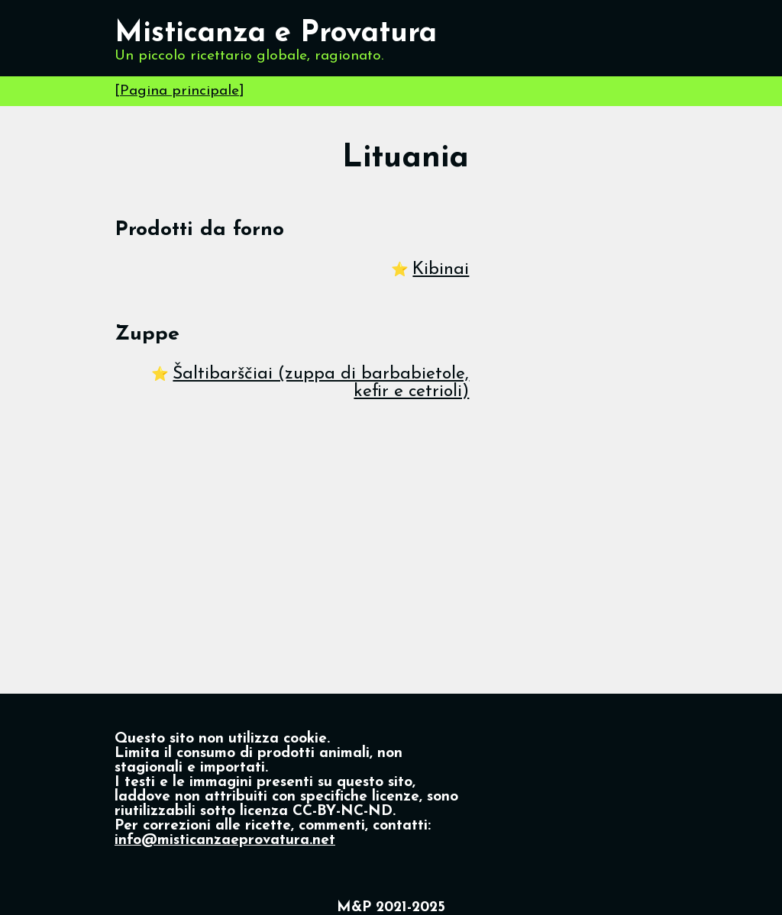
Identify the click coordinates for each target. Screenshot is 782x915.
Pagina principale (179, 91)
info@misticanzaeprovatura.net (225, 840)
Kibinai (440, 270)
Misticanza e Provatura (276, 34)
